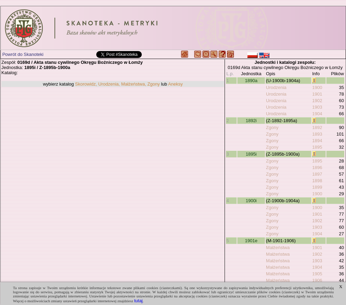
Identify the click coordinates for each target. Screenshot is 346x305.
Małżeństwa (278, 247)
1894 (317, 140)
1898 (317, 180)
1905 (317, 273)
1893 (317, 134)
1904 (317, 113)
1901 (317, 94)
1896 (317, 167)
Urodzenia (276, 87)
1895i (251, 154)
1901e (251, 240)
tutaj (138, 300)
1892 (317, 127)
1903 (317, 107)
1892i (251, 120)
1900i (251, 200)
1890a (251, 80)
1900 (317, 87)
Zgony (272, 127)
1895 (317, 147)
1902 (317, 100)
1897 (317, 174)
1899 (317, 187)
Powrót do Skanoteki (22, 54)
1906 (317, 280)
